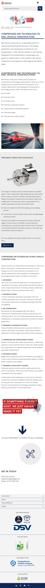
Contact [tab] (3, 506)
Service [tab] (3, 499)
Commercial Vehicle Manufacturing (23, 27)
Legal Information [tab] (6, 503)
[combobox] (22, 8)
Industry (8, 27)
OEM (12, 27)
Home (2, 27)
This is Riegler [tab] (5, 496)
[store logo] (6, 3)
